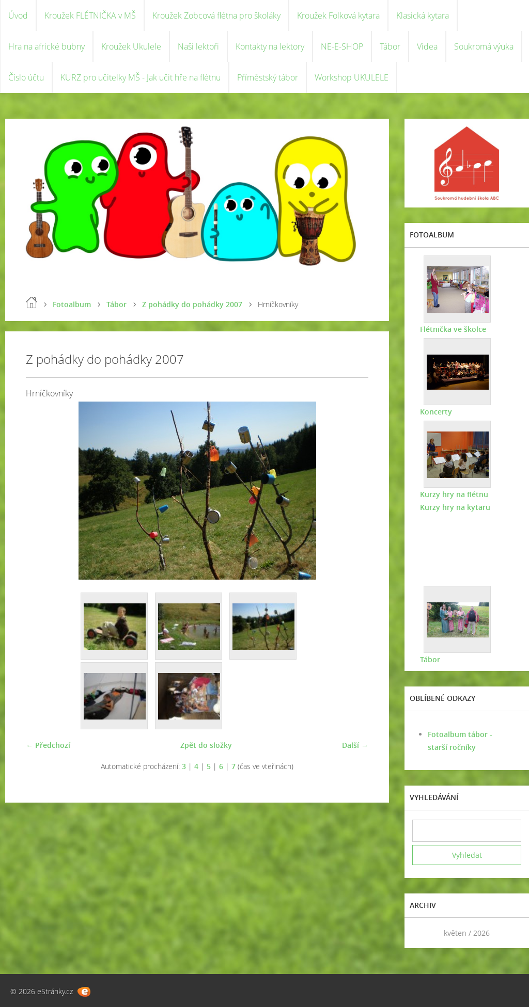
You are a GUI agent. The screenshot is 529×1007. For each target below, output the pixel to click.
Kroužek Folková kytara (338, 15)
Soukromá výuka (484, 46)
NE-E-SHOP (342, 46)
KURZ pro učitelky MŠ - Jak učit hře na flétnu (140, 77)
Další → (355, 745)
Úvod (18, 15)
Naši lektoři (198, 46)
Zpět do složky (206, 745)
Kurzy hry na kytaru (455, 507)
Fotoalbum (72, 304)
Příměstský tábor (267, 77)
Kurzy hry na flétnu (454, 494)
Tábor (390, 46)
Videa (427, 46)
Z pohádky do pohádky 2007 (192, 304)
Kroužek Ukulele (131, 46)
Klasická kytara (422, 15)
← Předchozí (48, 745)
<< (423, 933)
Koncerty (436, 412)
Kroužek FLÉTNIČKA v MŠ (90, 15)
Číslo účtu (26, 77)
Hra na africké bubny (46, 46)
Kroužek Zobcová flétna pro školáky (216, 15)
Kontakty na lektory (270, 46)
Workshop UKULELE (351, 77)
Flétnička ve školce (453, 329)
